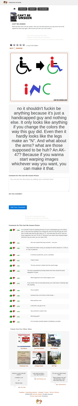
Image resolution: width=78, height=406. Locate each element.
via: (19, 387)
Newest (32, 9)
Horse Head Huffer (36, 396)
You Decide (43, 9)
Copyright (40, 392)
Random (19, 48)
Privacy (46, 392)
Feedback (22, 392)
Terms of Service (54, 392)
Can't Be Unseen (39, 348)
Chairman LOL (24, 366)
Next (12, 48)
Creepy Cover (39, 366)
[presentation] (25, 200)
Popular (23, 9)
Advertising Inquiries (31, 392)
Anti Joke (23, 387)
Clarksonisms (62, 384)
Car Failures (54, 348)
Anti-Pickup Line (41, 379)
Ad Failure (24, 348)
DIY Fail (54, 366)
